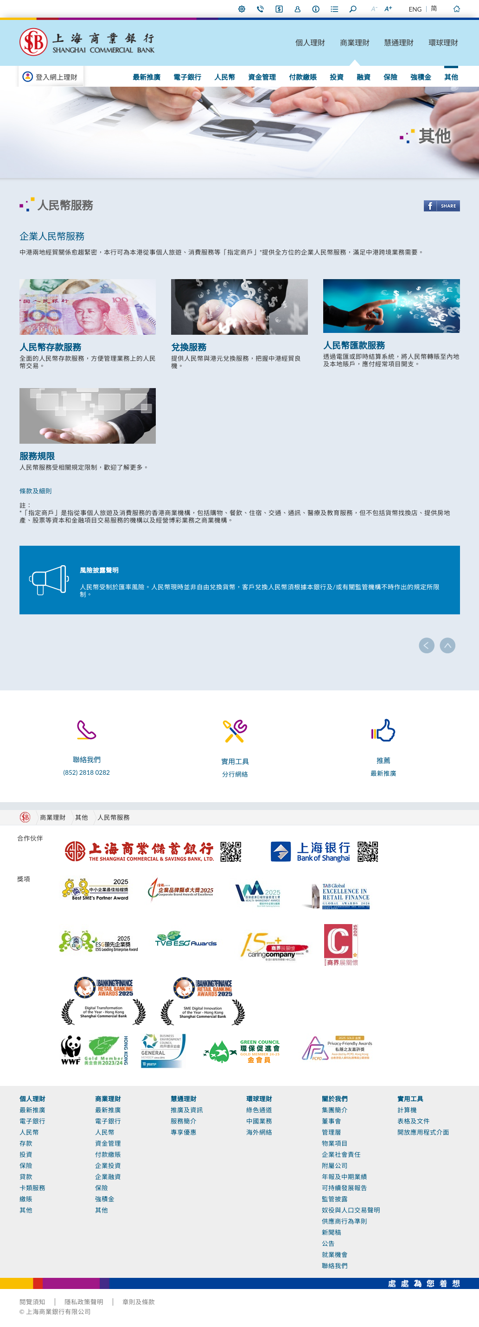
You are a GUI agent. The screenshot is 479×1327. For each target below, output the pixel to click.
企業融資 (108, 1176)
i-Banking (279, 9)
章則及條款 (138, 1302)
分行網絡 (235, 774)
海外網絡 (259, 1132)
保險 (390, 77)
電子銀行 (187, 77)
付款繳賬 (303, 77)
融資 (363, 77)
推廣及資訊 (187, 1110)
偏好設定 (242, 9)
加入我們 (297, 9)
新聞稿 (331, 1232)
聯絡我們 (260, 9)
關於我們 (335, 1099)
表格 (335, 9)
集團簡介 (335, 1110)
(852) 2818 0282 (87, 772)
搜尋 (353, 9)
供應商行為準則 (344, 1221)
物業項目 (335, 1143)
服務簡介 (184, 1121)
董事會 (331, 1121)
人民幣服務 (113, 817)
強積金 (420, 77)
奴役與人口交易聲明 (351, 1210)
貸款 (25, 1176)
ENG (415, 9)
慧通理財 (399, 42)
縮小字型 (374, 9)
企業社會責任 (341, 1154)
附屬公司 (335, 1165)
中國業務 (259, 1121)
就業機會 (335, 1254)
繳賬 (25, 1199)
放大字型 (388, 9)
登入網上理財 (56, 77)
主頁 (457, 9)
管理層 (331, 1132)
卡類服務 (32, 1188)
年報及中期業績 (344, 1176)
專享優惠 (184, 1132)
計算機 (407, 1110)
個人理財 (310, 42)
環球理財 (443, 42)
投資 (337, 77)
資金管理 (262, 77)
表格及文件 (413, 1121)
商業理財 (355, 42)
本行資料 (316, 9)
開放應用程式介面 (423, 1132)
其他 (451, 77)
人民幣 (224, 77)
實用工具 (410, 1099)
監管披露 (335, 1199)
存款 (25, 1143)
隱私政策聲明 (83, 1302)
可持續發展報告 (344, 1188)
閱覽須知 (32, 1302)
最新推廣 (146, 77)
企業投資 (108, 1165)
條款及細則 (35, 491)
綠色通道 (259, 1110)
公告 (328, 1243)
